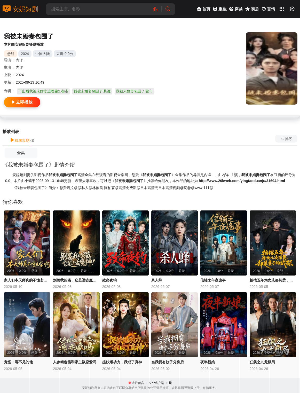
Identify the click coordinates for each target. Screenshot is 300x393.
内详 (19, 60)
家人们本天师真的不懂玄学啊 (27, 280)
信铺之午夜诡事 (213, 280)
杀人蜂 (156, 280)
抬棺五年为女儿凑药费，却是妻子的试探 (273, 280)
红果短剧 (19, 140)
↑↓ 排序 (286, 139)
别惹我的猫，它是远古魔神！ (76, 280)
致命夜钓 (109, 280)
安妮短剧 (20, 9)
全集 (21, 153)
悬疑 (10, 54)
